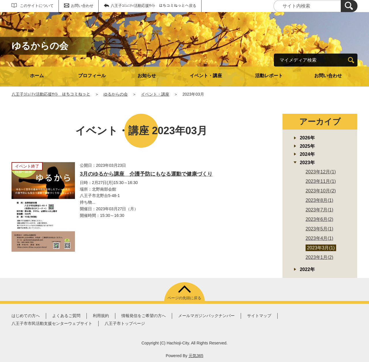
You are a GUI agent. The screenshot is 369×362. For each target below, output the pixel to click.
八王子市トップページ (125, 323)
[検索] (349, 6)
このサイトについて (37, 5)
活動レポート (269, 75)
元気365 (196, 355)
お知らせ (147, 75)
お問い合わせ (82, 5)
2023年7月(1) (319, 209)
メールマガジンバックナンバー (206, 315)
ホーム (37, 75)
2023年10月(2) (321, 190)
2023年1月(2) (319, 257)
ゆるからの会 (115, 94)
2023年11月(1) (321, 181)
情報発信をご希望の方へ (143, 315)
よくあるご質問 (66, 315)
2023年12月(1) (321, 171)
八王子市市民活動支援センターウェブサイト (52, 323)
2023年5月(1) (319, 228)
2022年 (307, 269)
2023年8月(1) (319, 200)
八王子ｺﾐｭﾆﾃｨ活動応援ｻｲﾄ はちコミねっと (51, 94)
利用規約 (101, 315)
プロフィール (92, 75)
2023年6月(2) (319, 219)
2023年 (307, 162)
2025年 (307, 146)
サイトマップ (259, 315)
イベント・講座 (206, 75)
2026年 (307, 137)
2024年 (307, 154)
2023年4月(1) (319, 238)
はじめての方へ (26, 315)
